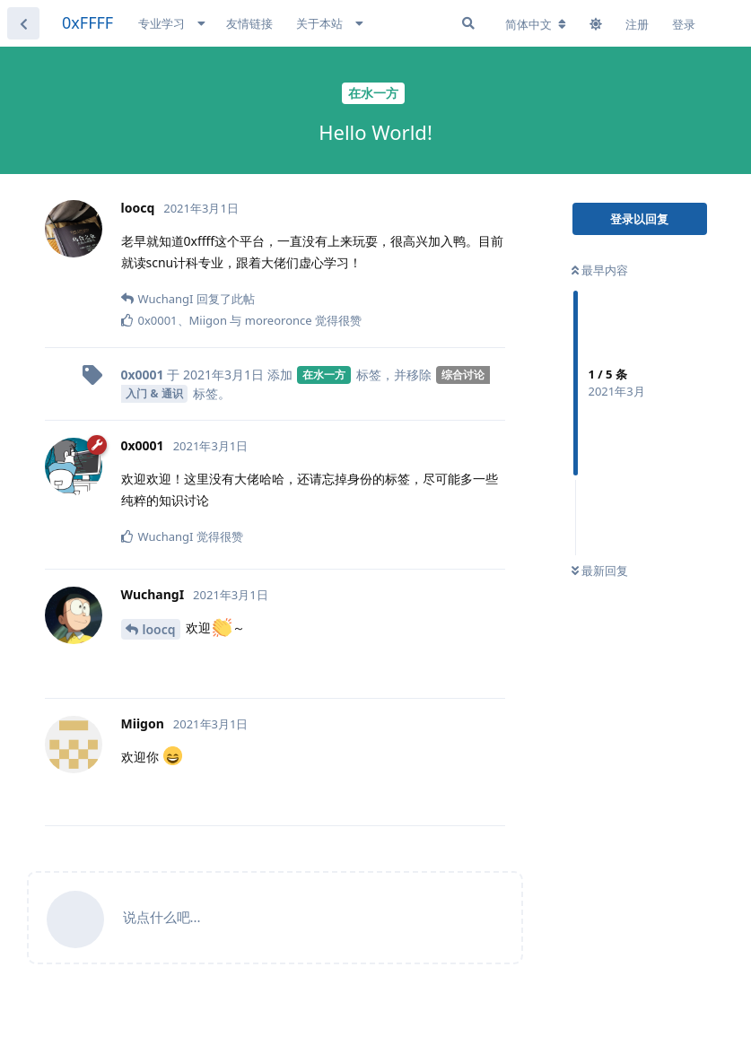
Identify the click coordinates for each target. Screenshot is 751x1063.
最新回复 (600, 570)
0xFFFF (87, 22)
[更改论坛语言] (535, 24)
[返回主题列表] (23, 23)
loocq (159, 629)
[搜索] (468, 23)
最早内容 (600, 270)
